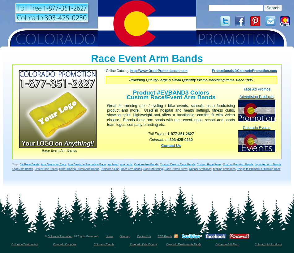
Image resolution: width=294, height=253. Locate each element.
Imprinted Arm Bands (268, 164)
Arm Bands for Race (53, 164)
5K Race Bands (29, 164)
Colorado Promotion (60, 236)
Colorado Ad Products (268, 244)
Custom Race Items (209, 164)
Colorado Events (256, 139)
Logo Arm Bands (22, 169)
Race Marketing (153, 169)
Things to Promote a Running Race (259, 169)
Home (109, 236)
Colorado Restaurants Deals (183, 244)
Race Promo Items (176, 169)
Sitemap (125, 236)
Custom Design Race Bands (177, 164)
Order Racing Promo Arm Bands (79, 169)
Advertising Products (256, 108)
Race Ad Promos (256, 89)
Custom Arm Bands (146, 164)
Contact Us (171, 146)
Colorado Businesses (24, 244)
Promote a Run (110, 169)
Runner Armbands (200, 169)
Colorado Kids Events (143, 244)
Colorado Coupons (64, 244)
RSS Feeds (165, 236)
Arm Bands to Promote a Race (87, 164)
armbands (126, 164)
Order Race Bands (46, 169)
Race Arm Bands (131, 169)
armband (113, 164)
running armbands (224, 169)
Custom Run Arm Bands (238, 164)
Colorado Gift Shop (227, 244)
